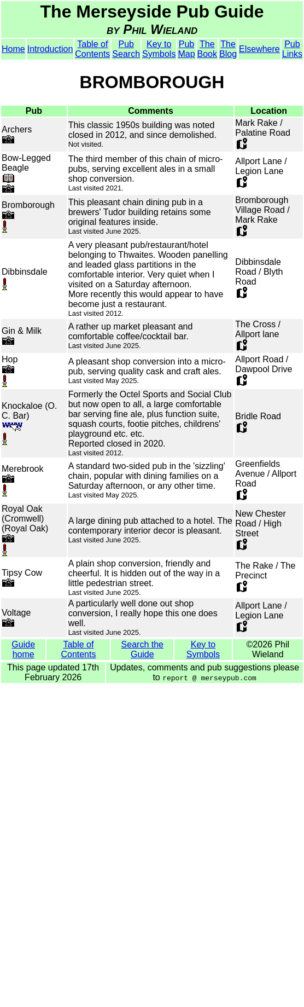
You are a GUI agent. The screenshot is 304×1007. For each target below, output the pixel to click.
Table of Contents (92, 49)
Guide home (23, 649)
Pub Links (292, 49)
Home (13, 49)
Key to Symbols (159, 49)
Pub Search (126, 49)
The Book (207, 49)
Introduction (50, 49)
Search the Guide (142, 649)
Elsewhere (259, 49)
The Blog (228, 49)
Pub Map (186, 49)
